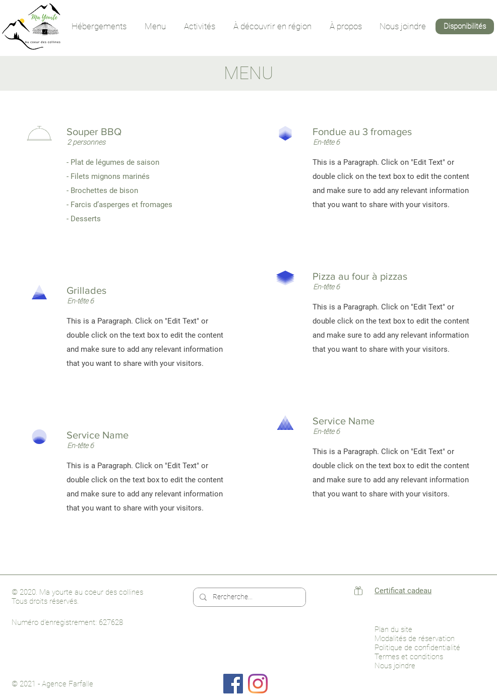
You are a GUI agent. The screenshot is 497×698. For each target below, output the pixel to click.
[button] (99, 26)
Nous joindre (395, 665)
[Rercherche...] (248, 597)
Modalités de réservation (415, 638)
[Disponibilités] (465, 26)
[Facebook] (233, 683)
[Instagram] (258, 683)
